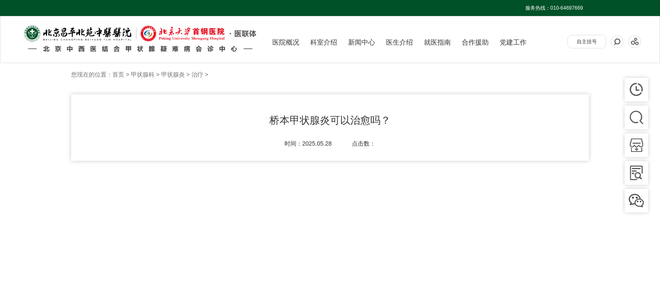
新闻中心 (361, 42)
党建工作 (513, 42)
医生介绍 (399, 42)
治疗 (197, 74)
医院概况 (285, 42)
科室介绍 (323, 42)
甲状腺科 (142, 74)
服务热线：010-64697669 (554, 8)
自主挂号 (587, 42)
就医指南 (437, 42)
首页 (118, 74)
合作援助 (475, 42)
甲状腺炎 (173, 74)
